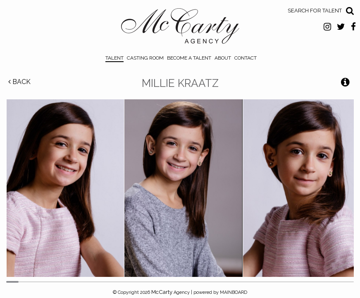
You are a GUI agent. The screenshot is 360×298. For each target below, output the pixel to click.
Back (19, 82)
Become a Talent (189, 58)
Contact (245, 58)
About (223, 58)
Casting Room (145, 58)
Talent (114, 58)
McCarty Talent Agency (180, 28)
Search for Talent (315, 10)
